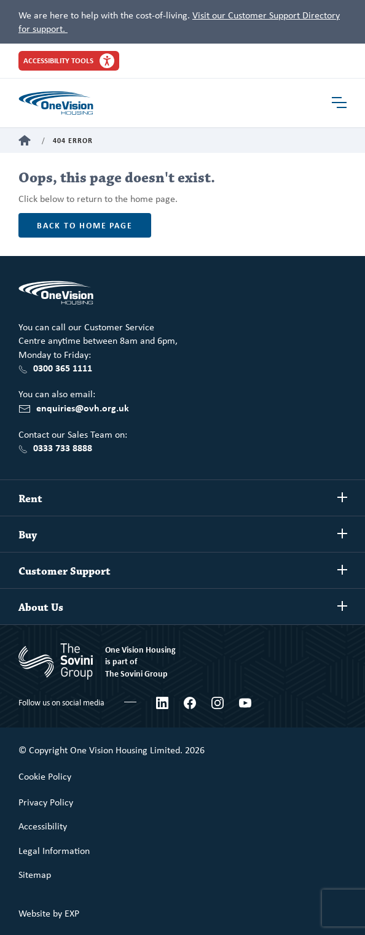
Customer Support (64, 571)
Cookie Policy (44, 776)
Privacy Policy (45, 802)
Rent (30, 499)
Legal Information (54, 850)
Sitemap (34, 874)
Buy (27, 535)
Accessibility (42, 825)
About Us (40, 608)
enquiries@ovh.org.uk (82, 407)
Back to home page (85, 225)
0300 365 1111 (62, 367)
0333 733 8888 (62, 447)
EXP (72, 913)
